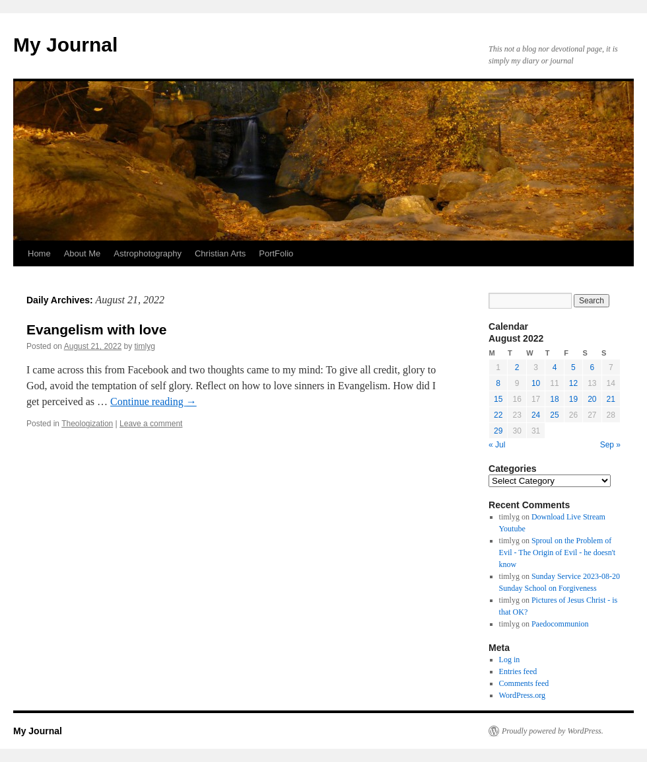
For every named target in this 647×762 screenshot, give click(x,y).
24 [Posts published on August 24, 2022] (535, 415)
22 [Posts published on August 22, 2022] (498, 415)
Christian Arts (220, 253)
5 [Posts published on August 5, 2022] (573, 367)
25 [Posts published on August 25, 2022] (554, 415)
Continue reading (153, 401)
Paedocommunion (560, 624)
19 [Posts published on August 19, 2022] (573, 399)
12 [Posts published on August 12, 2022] (573, 383)
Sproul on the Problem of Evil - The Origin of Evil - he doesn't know (557, 552)
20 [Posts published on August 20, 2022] (592, 399)
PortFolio (276, 253)
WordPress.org (522, 695)
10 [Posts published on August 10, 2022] (535, 383)
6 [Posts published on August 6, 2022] (592, 367)
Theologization (87, 423)
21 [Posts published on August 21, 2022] (611, 399)
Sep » (610, 444)
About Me (82, 253)
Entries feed (518, 671)
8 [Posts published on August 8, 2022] (498, 383)
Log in (509, 659)
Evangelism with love (96, 329)
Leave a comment (150, 423)
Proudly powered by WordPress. (552, 731)
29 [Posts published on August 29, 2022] (498, 431)
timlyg (145, 346)
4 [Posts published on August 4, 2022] (555, 367)
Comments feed (524, 683)
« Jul (497, 444)
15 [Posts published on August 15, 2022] (498, 399)
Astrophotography (148, 253)
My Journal (65, 45)
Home (39, 253)
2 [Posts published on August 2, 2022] (517, 367)
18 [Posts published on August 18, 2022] (554, 399)
